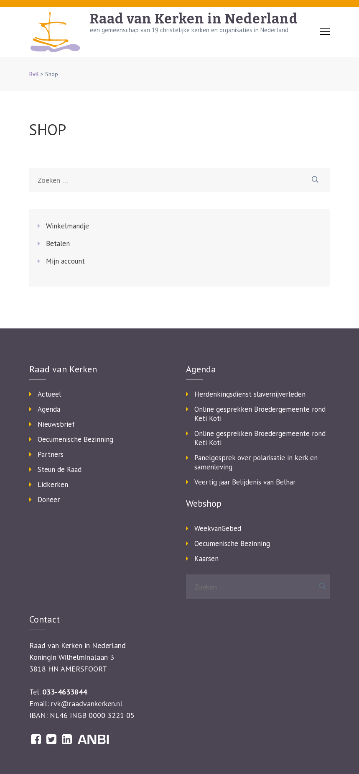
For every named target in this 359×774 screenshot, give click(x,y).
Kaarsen (206, 558)
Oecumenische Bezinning (75, 439)
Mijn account (65, 261)
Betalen (58, 243)
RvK (34, 74)
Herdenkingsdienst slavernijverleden (250, 394)
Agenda (49, 409)
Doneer (49, 499)
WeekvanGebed (217, 528)
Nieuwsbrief (56, 424)
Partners (51, 454)
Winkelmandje (67, 226)
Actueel (49, 394)
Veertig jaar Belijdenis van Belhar (244, 482)
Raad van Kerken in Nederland (194, 19)
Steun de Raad (59, 469)
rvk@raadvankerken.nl (86, 703)
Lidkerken (53, 484)
